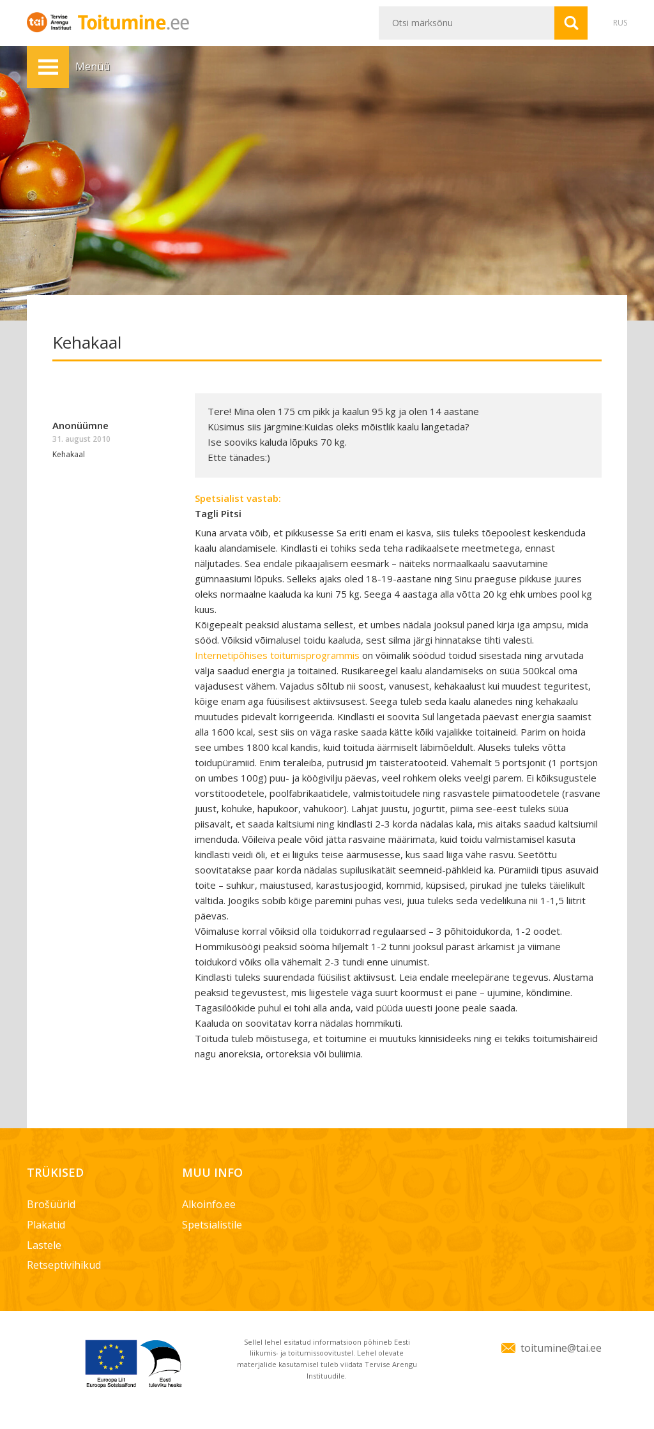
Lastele (44, 1245)
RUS (620, 22)
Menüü (48, 67)
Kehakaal (68, 454)
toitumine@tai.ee (561, 1348)
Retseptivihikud (64, 1265)
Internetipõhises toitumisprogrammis (277, 655)
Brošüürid (51, 1204)
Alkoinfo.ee (209, 1204)
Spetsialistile (212, 1225)
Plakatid (46, 1225)
